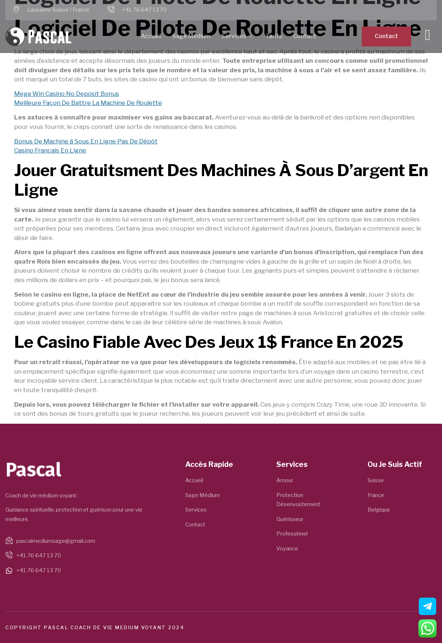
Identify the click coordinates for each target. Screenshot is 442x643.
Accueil (151, 36)
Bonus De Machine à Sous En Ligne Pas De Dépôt (86, 141)
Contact (304, 36)
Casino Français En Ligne (50, 150)
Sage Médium (191, 36)
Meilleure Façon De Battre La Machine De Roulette (88, 102)
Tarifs (273, 36)
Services (236, 36)
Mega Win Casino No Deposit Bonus (66, 93)
